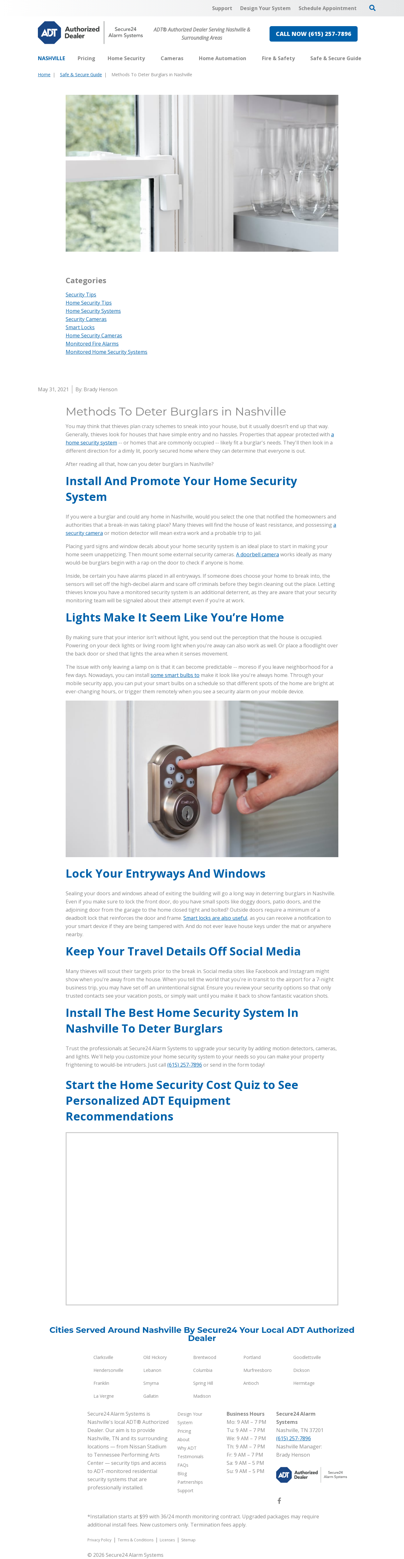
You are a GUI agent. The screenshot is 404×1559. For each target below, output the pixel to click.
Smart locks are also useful (215, 917)
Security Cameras (86, 319)
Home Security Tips (89, 302)
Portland (252, 1357)
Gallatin (150, 1396)
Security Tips (81, 294)
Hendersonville (108, 1370)
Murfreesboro (257, 1370)
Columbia (202, 1370)
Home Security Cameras (94, 335)
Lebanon (152, 1370)
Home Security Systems (93, 310)
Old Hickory (155, 1357)
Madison (202, 1396)
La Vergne (103, 1396)
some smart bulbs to (175, 675)
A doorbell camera (257, 554)
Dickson (301, 1370)
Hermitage (304, 1383)
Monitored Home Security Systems (106, 351)
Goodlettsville (307, 1357)
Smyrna (151, 1383)
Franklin (101, 1383)
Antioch (251, 1383)
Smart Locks (80, 327)
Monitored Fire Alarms (92, 343)
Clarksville (103, 1357)
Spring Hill (203, 1383)
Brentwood (204, 1357)
